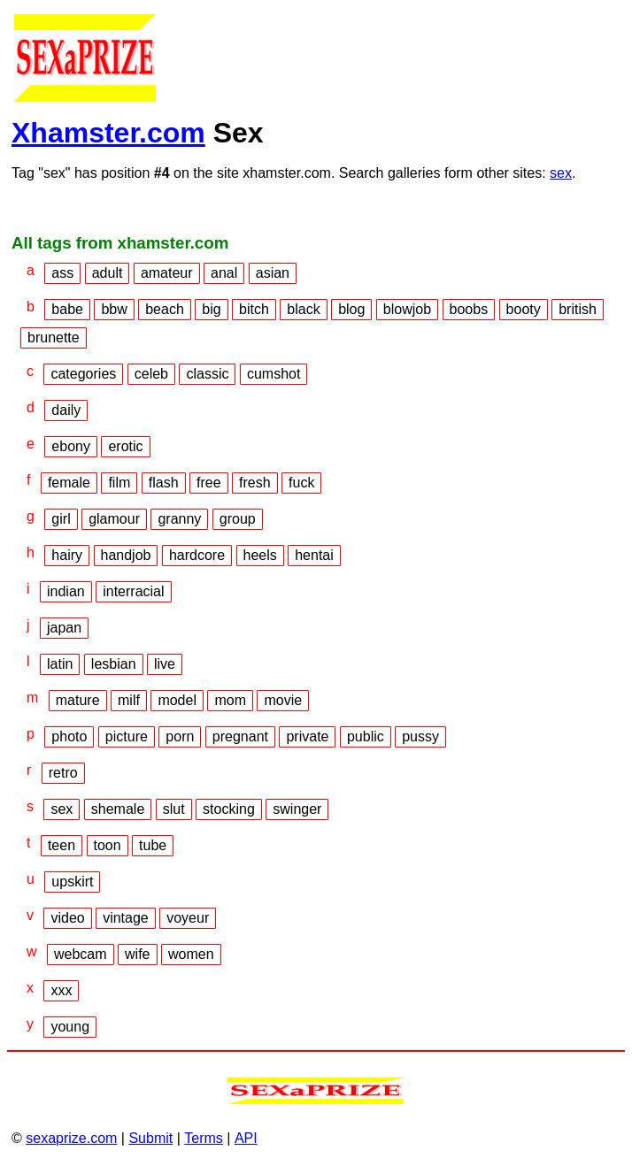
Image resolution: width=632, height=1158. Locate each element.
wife (137, 954)
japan (64, 627)
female (69, 482)
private (307, 736)
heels (260, 555)
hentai (314, 555)
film (119, 482)
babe (67, 309)
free (209, 482)
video (67, 917)
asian (272, 272)
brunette (53, 337)
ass (62, 272)
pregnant (240, 736)
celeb (151, 373)
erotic (125, 446)
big (211, 309)
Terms (203, 1138)
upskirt (72, 881)
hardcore (197, 555)
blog (351, 309)
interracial (133, 591)
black (303, 309)
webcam (80, 954)
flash (164, 482)
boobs (469, 309)
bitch (254, 309)
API (246, 1138)
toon (107, 845)
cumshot (273, 373)
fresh (255, 482)
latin (60, 663)
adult (107, 272)
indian (66, 591)
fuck (301, 482)
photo (69, 736)
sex (561, 172)
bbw (114, 309)
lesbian (113, 663)
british (578, 309)
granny (179, 518)
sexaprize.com (71, 1138)
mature (78, 700)
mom (230, 700)
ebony (70, 446)
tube (152, 845)
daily (66, 410)
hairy (66, 555)
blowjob (407, 309)
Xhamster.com (108, 133)
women (191, 954)
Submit (150, 1138)
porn (180, 736)
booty (523, 309)
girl (60, 518)
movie (283, 700)
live (164, 663)
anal (224, 272)
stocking (229, 809)
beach (164, 309)
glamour (114, 518)
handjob (126, 555)
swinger (297, 809)
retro (63, 772)
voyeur (187, 917)
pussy (420, 736)
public (365, 736)
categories (83, 373)
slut (174, 809)
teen (61, 845)
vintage (126, 917)
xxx (61, 990)
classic (207, 373)
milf (129, 700)
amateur (167, 272)
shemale (117, 809)
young (69, 1026)
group (238, 518)
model (177, 700)
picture (126, 736)
